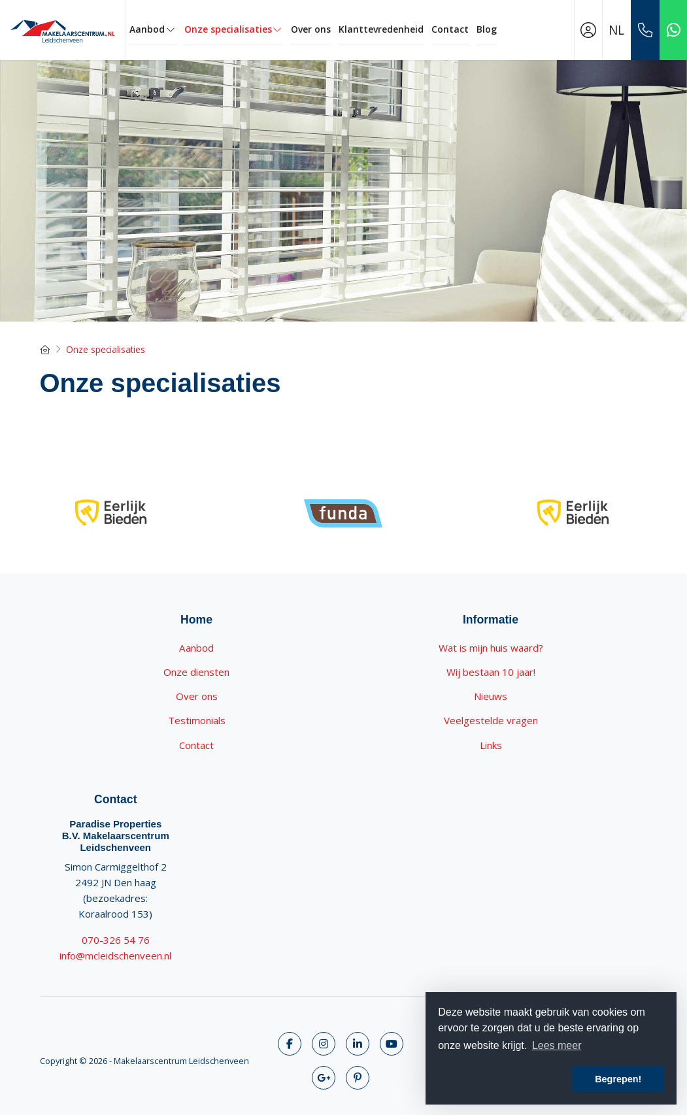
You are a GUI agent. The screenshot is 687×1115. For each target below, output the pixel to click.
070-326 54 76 (116, 939)
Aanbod (152, 29)
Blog (487, 29)
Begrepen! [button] (618, 1079)
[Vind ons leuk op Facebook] (289, 1044)
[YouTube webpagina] (391, 1044)
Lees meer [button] (557, 1045)
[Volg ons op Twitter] (323, 1044)
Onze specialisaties (234, 29)
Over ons (311, 29)
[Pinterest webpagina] (357, 1078)
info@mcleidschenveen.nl (115, 955)
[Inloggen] (588, 30)
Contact (450, 29)
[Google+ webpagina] (323, 1078)
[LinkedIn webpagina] (357, 1044)
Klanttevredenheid (381, 29)
